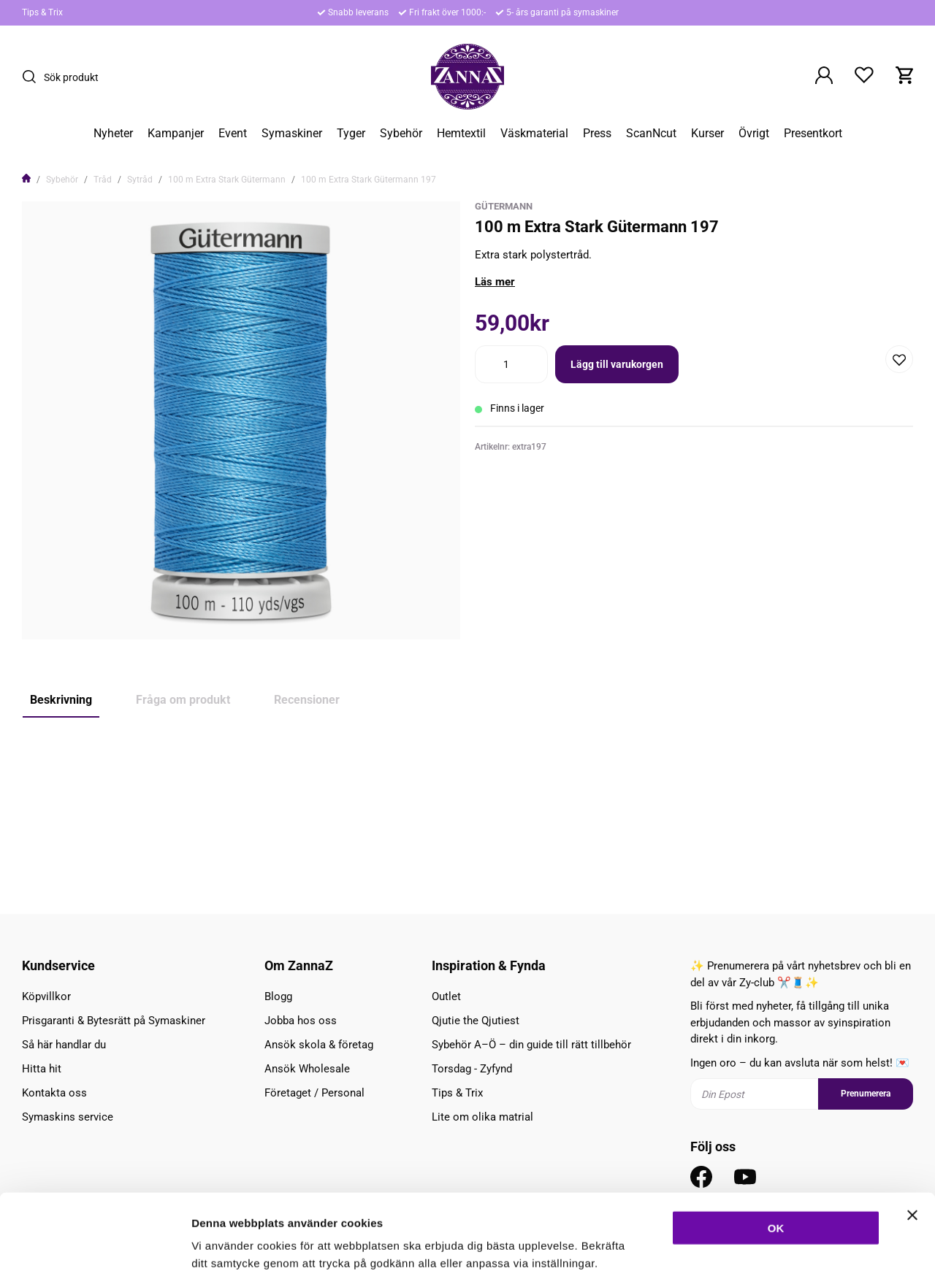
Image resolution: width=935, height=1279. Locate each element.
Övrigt (754, 133)
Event (232, 133)
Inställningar (794, 1250)
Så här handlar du (64, 1044)
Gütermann (504, 206)
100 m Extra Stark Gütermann (227, 179)
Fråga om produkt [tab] (183, 700)
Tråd (103, 179)
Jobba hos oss (300, 1020)
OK (776, 1156)
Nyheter (113, 133)
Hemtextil (461, 133)
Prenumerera (865, 1093)
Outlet (446, 996)
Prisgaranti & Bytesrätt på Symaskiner (113, 1020)
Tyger (351, 133)
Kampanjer (176, 133)
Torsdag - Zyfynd (472, 1068)
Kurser (707, 133)
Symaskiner (292, 133)
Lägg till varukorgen (616, 364)
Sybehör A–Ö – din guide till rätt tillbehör (531, 1044)
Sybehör (401, 133)
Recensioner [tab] (307, 700)
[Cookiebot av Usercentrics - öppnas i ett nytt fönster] (95, 1250)
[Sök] (33, 77)
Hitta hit (41, 1068)
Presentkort (813, 133)
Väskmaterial (534, 133)
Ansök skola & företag (318, 1044)
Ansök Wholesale (307, 1068)
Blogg (278, 996)
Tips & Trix (42, 12)
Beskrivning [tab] (61, 700)
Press (597, 133)
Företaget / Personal (314, 1092)
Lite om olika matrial (482, 1117)
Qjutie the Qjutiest (475, 1020)
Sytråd (140, 179)
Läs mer (495, 281)
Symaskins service (67, 1117)
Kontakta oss (54, 1092)
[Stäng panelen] (912, 1143)
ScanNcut (651, 133)
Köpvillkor (46, 996)
